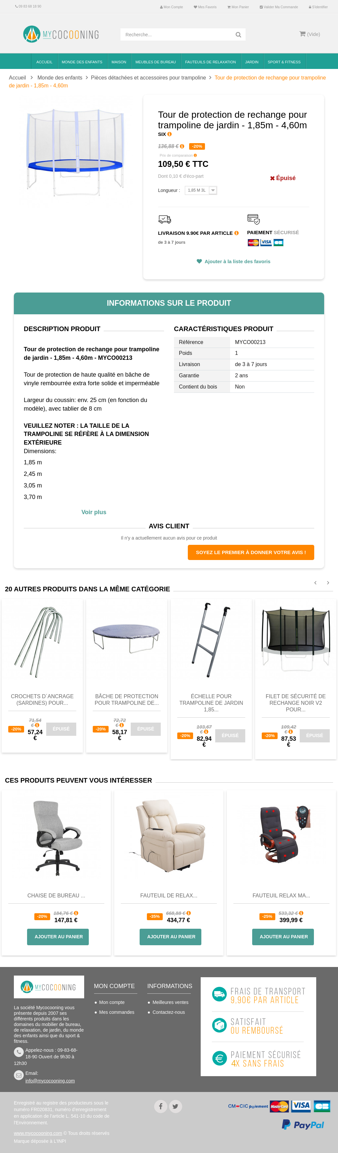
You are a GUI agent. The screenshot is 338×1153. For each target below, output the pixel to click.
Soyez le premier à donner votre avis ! (251, 552)
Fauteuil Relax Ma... (281, 895)
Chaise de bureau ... (56, 895)
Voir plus (94, 512)
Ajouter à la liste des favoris (236, 261)
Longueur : (170, 190)
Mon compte (171, 7)
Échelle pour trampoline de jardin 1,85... (211, 703)
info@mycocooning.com (50, 1080)
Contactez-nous (168, 1012)
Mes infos (109, 1041)
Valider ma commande (279, 7)
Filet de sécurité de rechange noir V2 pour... (296, 703)
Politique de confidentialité (166, 1074)
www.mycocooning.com (38, 1133)
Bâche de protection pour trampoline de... (127, 700)
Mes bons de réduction (112, 1056)
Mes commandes (117, 1012)
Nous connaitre (168, 1050)
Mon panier (238, 7)
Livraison (161, 1022)
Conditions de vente (166, 1036)
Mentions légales (169, 1060)
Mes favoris (205, 7)
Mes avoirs (110, 1022)
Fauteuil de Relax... (168, 895)
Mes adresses (113, 1032)
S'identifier (318, 7)
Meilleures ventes (170, 1002)
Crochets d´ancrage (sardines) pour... (42, 700)
